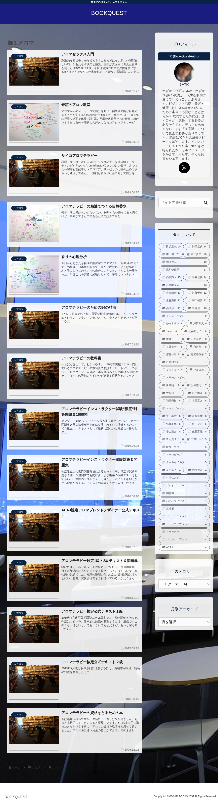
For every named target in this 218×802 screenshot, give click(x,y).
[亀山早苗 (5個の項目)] (197, 424)
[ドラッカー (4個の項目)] (184, 531)
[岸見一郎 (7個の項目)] (171, 354)
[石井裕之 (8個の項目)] (196, 339)
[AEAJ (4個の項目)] (184, 547)
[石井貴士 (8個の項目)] (172, 346)
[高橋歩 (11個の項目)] (171, 308)
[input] (184, 202)
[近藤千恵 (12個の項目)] (197, 292)
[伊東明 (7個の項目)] (171, 385)
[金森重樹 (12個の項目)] (171, 300)
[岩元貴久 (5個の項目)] (171, 439)
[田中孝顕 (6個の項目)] (197, 393)
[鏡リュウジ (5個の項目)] (184, 447)
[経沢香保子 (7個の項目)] (196, 354)
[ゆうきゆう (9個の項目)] (172, 323)
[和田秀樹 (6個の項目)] (171, 400)
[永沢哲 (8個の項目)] (198, 346)
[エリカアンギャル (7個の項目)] (184, 377)
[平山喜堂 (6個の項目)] (171, 416)
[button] (206, 203)
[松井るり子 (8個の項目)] (195, 331)
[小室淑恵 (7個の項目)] (198, 370)
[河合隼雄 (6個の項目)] (197, 416)
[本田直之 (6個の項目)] (197, 400)
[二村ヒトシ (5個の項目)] (196, 439)
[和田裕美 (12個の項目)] (197, 300)
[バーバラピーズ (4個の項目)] (184, 501)
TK (186, 85)
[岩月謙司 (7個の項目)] (196, 385)
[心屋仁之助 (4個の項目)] (184, 477)
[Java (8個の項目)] (169, 331)
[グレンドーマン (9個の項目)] (184, 316)
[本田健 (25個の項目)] (171, 254)
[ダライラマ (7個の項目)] (172, 370)
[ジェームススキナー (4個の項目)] (184, 516)
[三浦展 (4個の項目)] (184, 508)
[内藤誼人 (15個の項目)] (171, 277)
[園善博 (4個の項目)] (184, 493)
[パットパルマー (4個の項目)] (184, 485)
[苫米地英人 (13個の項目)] (184, 285)
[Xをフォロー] (184, 168)
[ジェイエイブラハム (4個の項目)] (184, 524)
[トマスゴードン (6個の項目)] (184, 408)
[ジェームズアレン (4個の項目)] (184, 539)
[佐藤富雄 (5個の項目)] (197, 431)
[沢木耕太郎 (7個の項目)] (184, 362)
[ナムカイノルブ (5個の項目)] (184, 462)
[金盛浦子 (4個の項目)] (171, 470)
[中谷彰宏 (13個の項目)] (171, 292)
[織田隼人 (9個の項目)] (198, 323)
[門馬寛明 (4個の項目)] (197, 470)
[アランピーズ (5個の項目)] (184, 454)
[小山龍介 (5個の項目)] (171, 431)
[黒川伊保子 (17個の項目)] (184, 269)
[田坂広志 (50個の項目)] (171, 246)
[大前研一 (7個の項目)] (171, 393)
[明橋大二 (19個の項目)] (184, 261)
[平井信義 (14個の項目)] (197, 277)
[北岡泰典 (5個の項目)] (171, 424)
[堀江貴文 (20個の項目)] (196, 254)
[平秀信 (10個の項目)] (197, 308)
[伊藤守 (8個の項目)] (171, 339)
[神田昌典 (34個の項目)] (197, 246)
